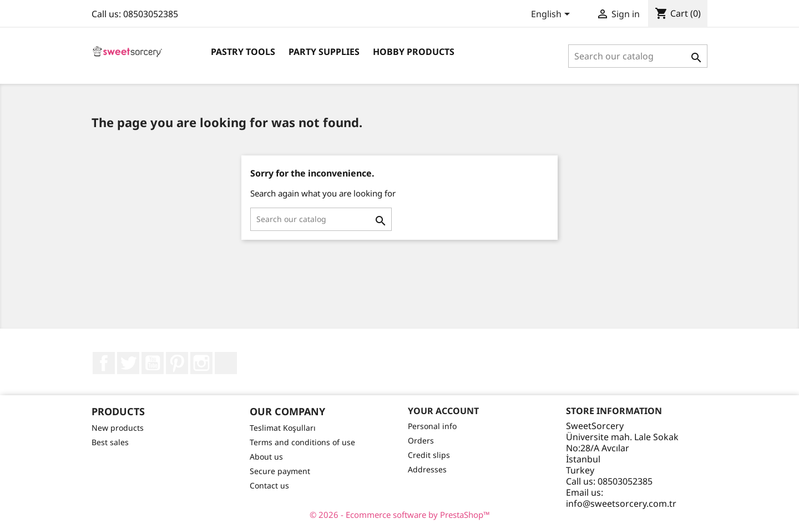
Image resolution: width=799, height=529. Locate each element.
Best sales (110, 442)
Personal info (432, 426)
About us (266, 456)
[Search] (637, 56)
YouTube (152, 363)
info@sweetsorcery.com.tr (621, 503)
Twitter (128, 363)
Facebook (104, 363)
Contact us (269, 485)
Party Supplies (324, 52)
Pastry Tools (243, 52)
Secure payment (280, 471)
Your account (443, 411)
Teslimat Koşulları (283, 427)
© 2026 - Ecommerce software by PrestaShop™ (400, 514)
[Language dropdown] (552, 15)
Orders (421, 440)
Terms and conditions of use (302, 442)
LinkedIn (226, 363)
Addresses (427, 469)
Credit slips (429, 455)
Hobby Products (413, 52)
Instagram (201, 363)
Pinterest (177, 363)
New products (118, 427)
